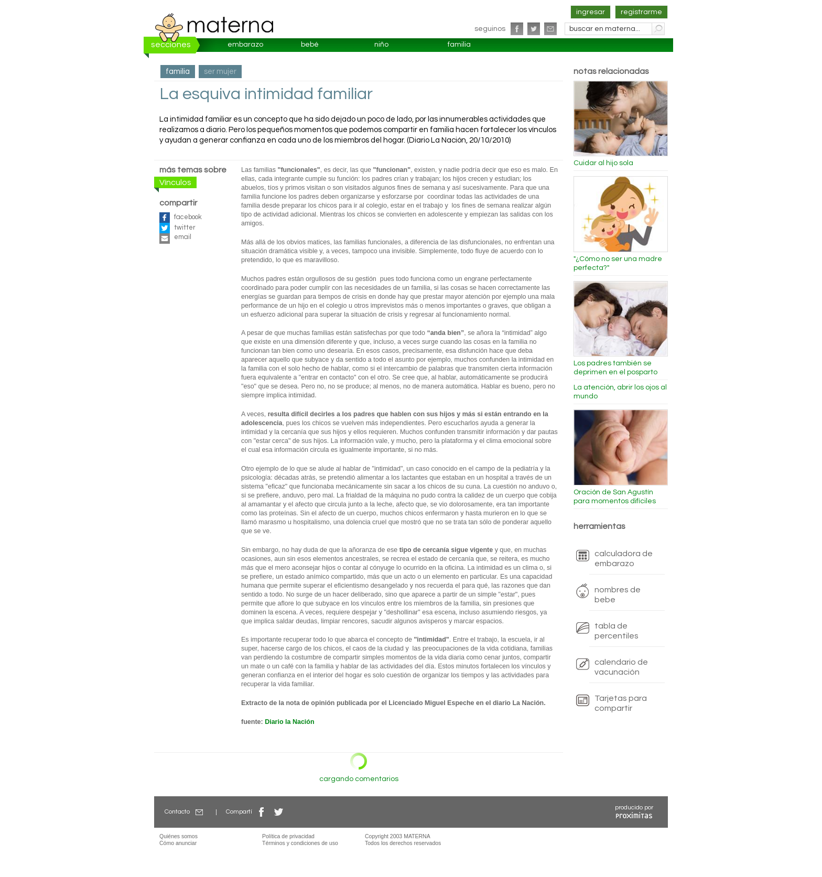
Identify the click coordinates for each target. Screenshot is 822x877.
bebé (310, 44)
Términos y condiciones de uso (300, 843)
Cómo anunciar (178, 843)
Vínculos (175, 182)
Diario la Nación (289, 722)
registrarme (641, 12)
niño (381, 44)
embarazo (245, 44)
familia (459, 44)
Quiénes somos (178, 836)
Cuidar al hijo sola (603, 163)
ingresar (590, 12)
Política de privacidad (288, 836)
